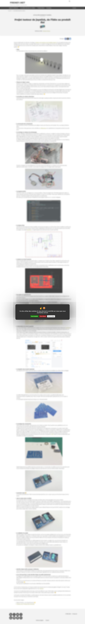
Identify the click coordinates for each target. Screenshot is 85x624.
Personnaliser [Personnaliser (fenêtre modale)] (51, 316)
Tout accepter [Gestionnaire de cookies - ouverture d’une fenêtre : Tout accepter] (34, 316)
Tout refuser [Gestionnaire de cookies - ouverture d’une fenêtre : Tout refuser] (43, 316)
